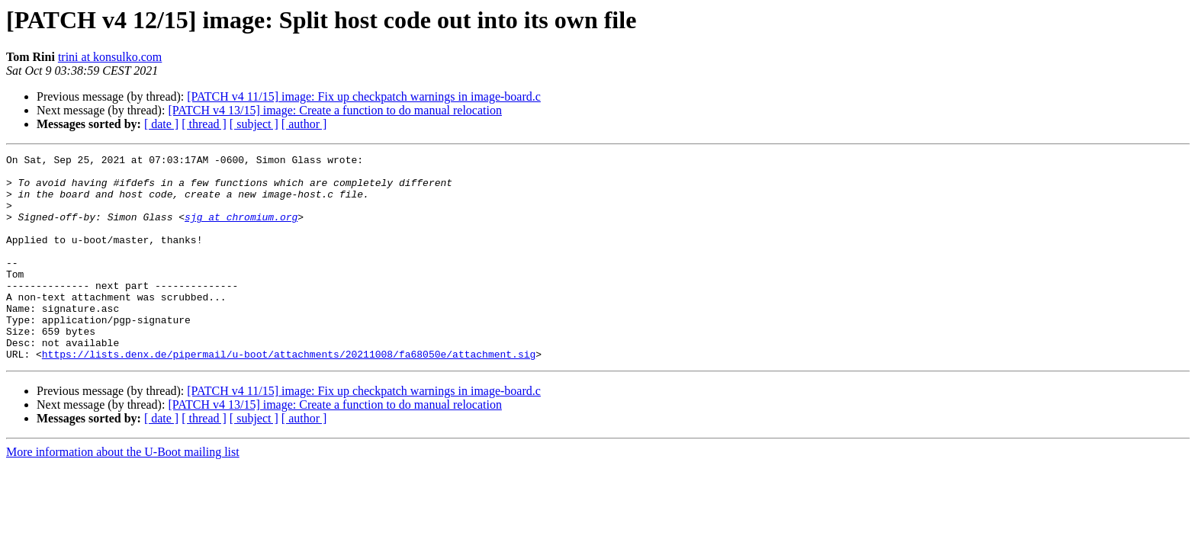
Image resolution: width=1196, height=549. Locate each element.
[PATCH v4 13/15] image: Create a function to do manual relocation (335, 110)
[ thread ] (204, 123)
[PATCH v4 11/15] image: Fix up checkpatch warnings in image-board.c (364, 96)
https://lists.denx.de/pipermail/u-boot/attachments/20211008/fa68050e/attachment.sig (288, 395)
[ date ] (161, 123)
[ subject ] (254, 123)
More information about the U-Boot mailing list (123, 492)
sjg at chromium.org (241, 230)
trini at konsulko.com (110, 56)
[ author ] (304, 123)
